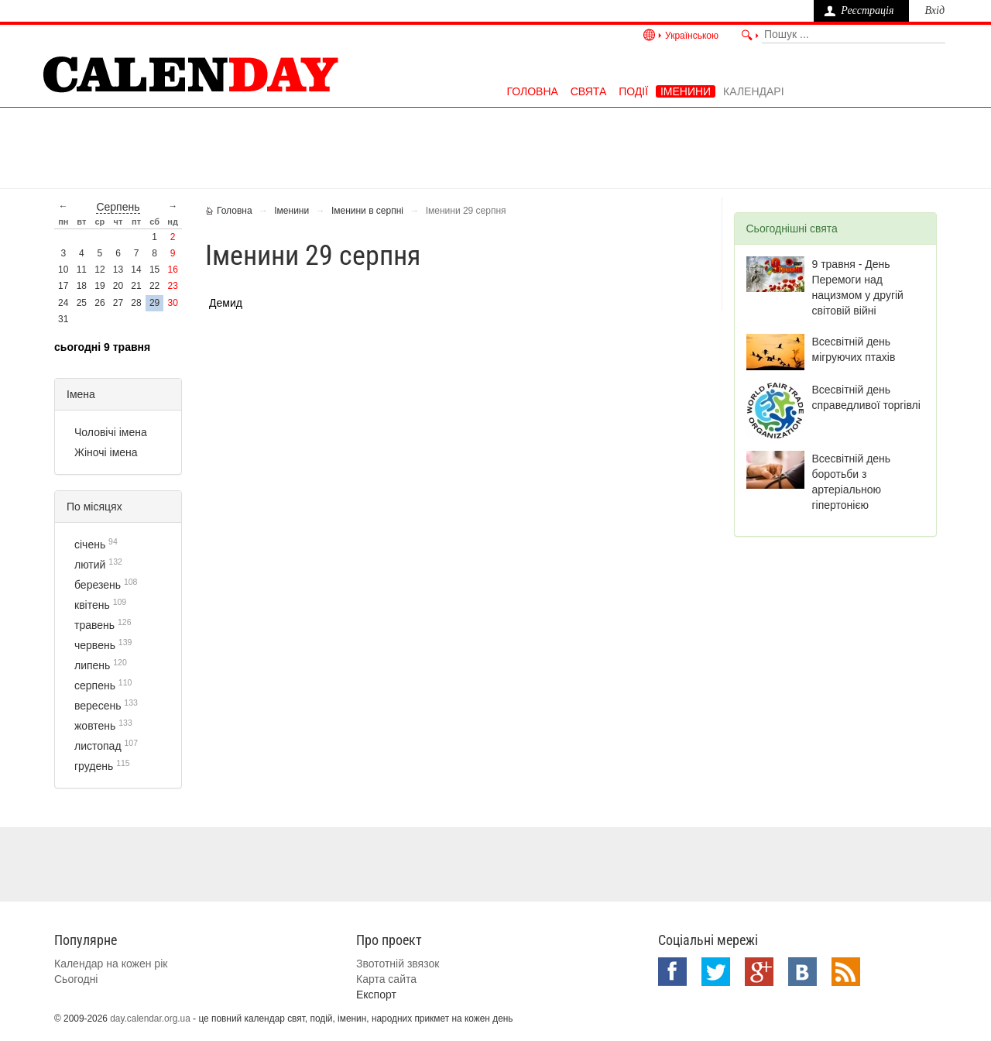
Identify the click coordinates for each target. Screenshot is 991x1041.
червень (94, 645)
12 (99, 269)
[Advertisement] (495, 146)
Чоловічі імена (110, 432)
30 (173, 302)
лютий (89, 564)
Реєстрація (867, 10)
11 (82, 269)
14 (136, 269)
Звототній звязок (397, 963)
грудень (93, 766)
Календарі (753, 91)
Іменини (685, 91)
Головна (531, 91)
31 (63, 319)
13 (118, 269)
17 (63, 285)
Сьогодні (76, 979)
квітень (92, 605)
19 (99, 285)
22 (154, 285)
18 (82, 285)
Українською (691, 35)
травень (94, 625)
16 (173, 269)
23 (173, 285)
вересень (97, 705)
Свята (589, 91)
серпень (117, 207)
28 (136, 302)
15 (154, 269)
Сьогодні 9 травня (102, 347)
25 (82, 302)
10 (63, 269)
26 (99, 302)
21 (136, 285)
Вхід (934, 10)
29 (154, 302)
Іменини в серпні (367, 210)
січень (89, 544)
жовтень (94, 726)
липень (92, 665)
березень (97, 585)
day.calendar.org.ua (150, 1018)
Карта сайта (386, 979)
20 (118, 285)
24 (63, 302)
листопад (98, 746)
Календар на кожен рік (110, 963)
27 (118, 302)
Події (633, 91)
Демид (225, 303)
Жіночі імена (106, 452)
